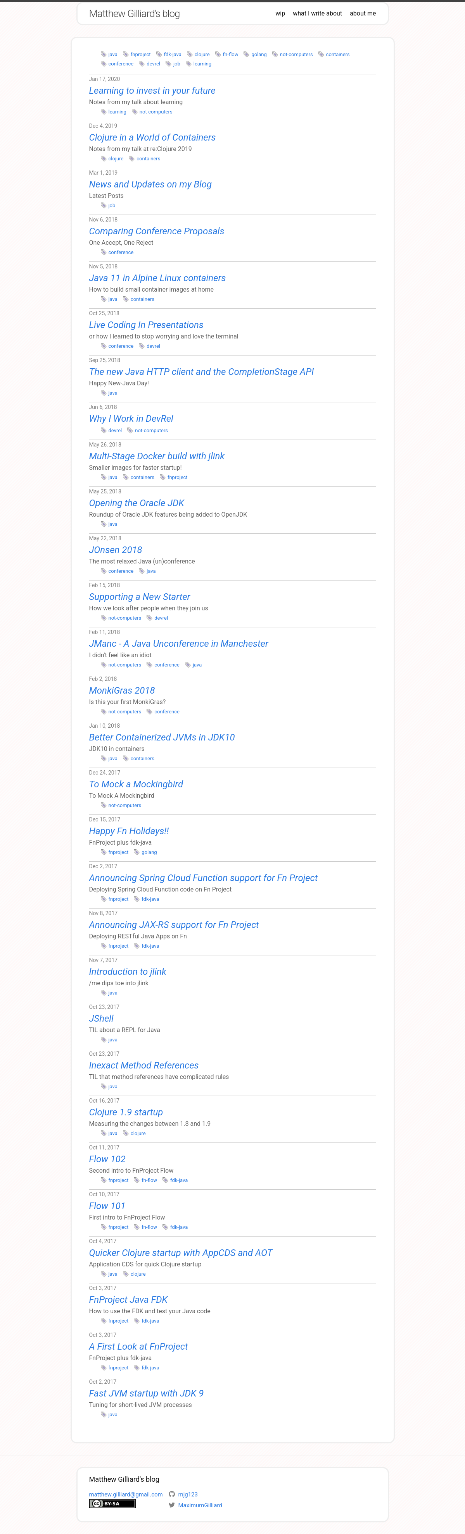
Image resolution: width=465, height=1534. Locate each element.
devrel (153, 64)
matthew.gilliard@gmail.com (126, 1494)
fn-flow (231, 54)
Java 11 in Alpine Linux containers (157, 278)
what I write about (317, 13)
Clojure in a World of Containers (152, 137)
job (176, 64)
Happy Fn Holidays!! (129, 831)
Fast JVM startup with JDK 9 (146, 1393)
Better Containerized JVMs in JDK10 (162, 737)
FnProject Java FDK (128, 1299)
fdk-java (173, 54)
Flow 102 (107, 1159)
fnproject (141, 54)
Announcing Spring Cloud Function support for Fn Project (203, 878)
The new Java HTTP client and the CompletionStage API (201, 371)
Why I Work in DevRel (131, 418)
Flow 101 (107, 1206)
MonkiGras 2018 (122, 690)
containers (338, 54)
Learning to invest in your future (152, 90)
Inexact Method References (144, 1065)
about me (363, 13)
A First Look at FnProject (138, 1346)
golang (258, 54)
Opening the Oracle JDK (136, 503)
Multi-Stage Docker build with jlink (157, 456)
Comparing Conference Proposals (157, 231)
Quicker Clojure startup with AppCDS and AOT (181, 1252)
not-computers (296, 54)
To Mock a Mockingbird (136, 784)
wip (280, 13)
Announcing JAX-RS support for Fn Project (174, 924)
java (113, 54)
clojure (202, 54)
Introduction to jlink (127, 971)
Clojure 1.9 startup (126, 1112)
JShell (101, 1018)
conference (121, 64)
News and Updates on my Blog (150, 184)
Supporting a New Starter (139, 596)
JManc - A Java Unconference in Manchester (178, 643)
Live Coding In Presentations (146, 325)
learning (202, 64)
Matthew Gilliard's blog (134, 13)
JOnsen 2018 (115, 550)
